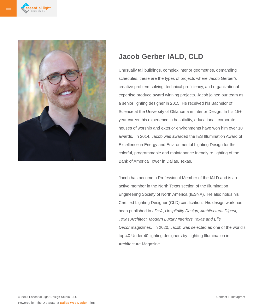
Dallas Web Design (74, 302)
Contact (221, 297)
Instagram (238, 297)
